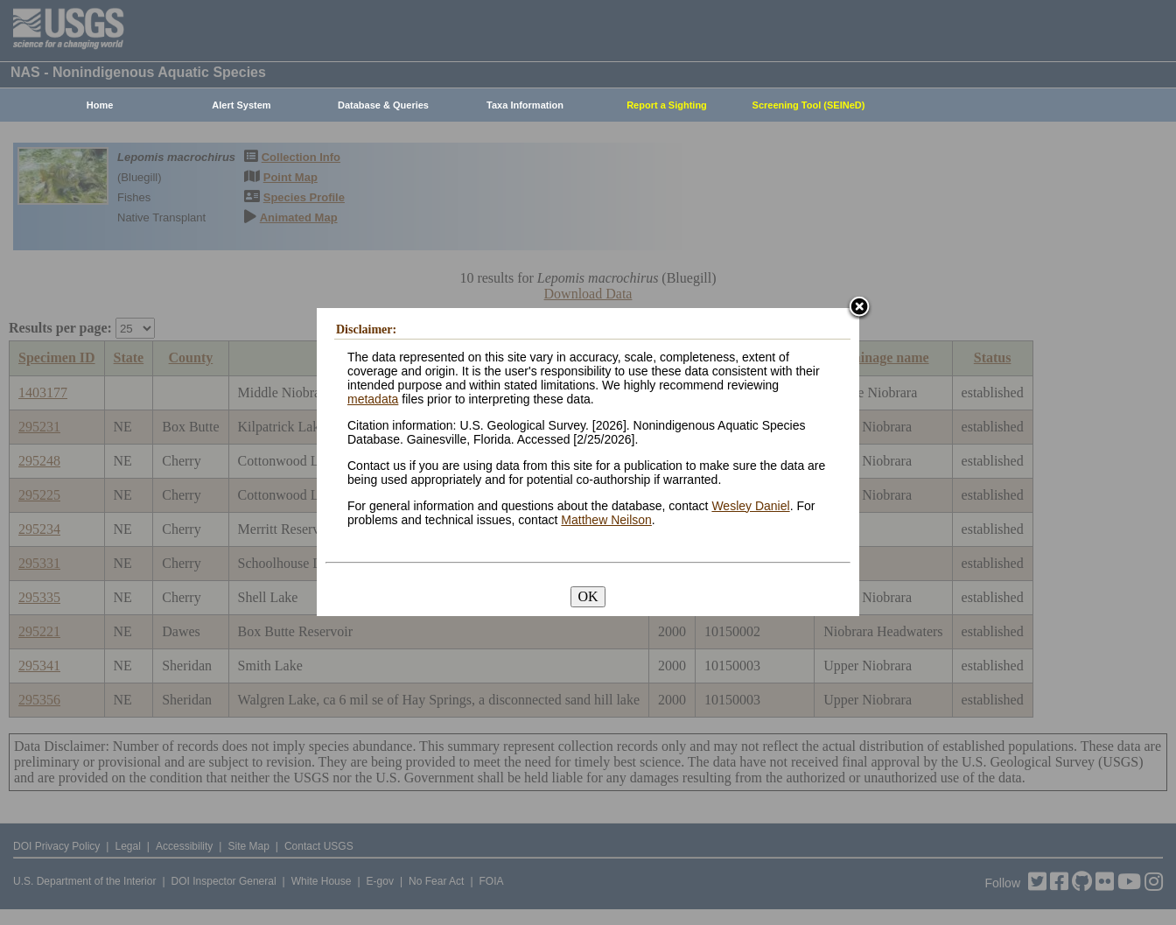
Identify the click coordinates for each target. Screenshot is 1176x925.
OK (588, 596)
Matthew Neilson (606, 520)
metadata (372, 399)
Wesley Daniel (750, 506)
